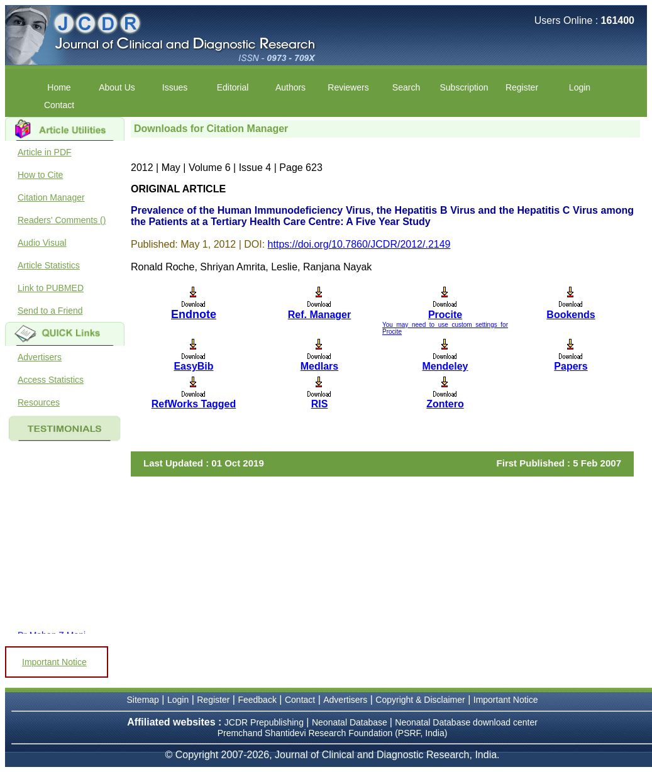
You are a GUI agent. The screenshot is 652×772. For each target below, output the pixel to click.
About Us (117, 87)
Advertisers (40, 357)
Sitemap (143, 700)
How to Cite (40, 175)
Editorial (233, 87)
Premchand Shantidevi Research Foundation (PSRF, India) (333, 733)
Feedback (257, 700)
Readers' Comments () (62, 220)
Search (406, 87)
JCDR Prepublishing (264, 722)
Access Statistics (51, 380)
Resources (39, 402)
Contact (59, 105)
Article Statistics (49, 265)
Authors (290, 87)
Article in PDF (45, 152)
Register (522, 87)
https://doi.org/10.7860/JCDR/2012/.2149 (359, 244)
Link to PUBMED (51, 288)
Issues (174, 87)
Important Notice (54, 662)
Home (58, 87)
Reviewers (348, 87)
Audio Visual (42, 243)
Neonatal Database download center (466, 722)
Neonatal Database (351, 722)
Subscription (463, 87)
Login (579, 87)
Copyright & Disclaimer (420, 700)
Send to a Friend (50, 311)
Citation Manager (51, 197)
